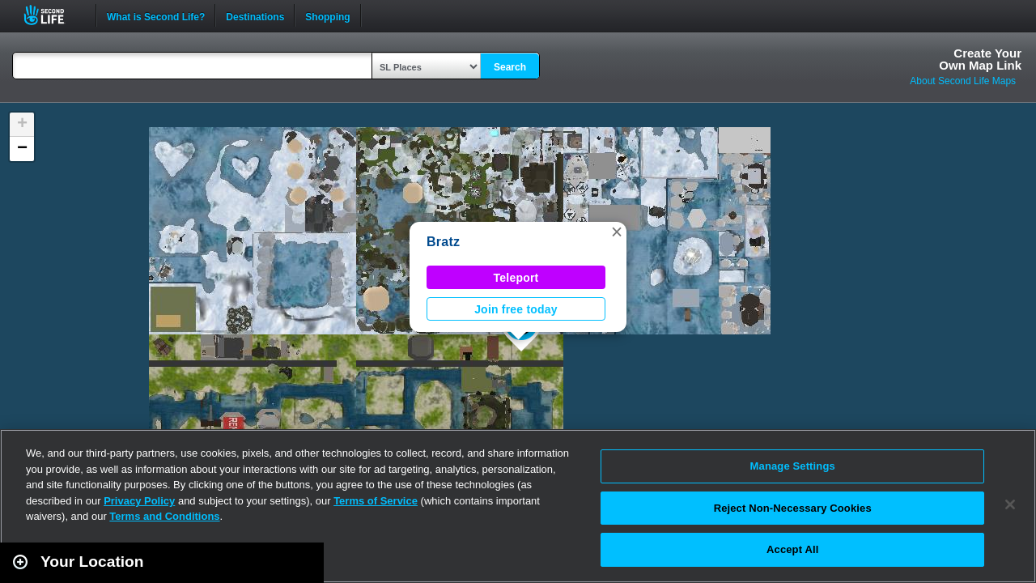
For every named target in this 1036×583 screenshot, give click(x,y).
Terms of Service (375, 501)
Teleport (516, 277)
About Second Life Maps (963, 81)
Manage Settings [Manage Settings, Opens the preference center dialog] (792, 466)
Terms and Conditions (164, 516)
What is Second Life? (156, 15)
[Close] (1010, 504)
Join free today (516, 309)
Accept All (792, 549)
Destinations (255, 15)
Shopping (327, 15)
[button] (616, 231)
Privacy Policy (139, 501)
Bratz (443, 242)
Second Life (53, 15)
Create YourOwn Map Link (980, 59)
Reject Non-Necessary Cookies (793, 508)
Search (510, 67)
